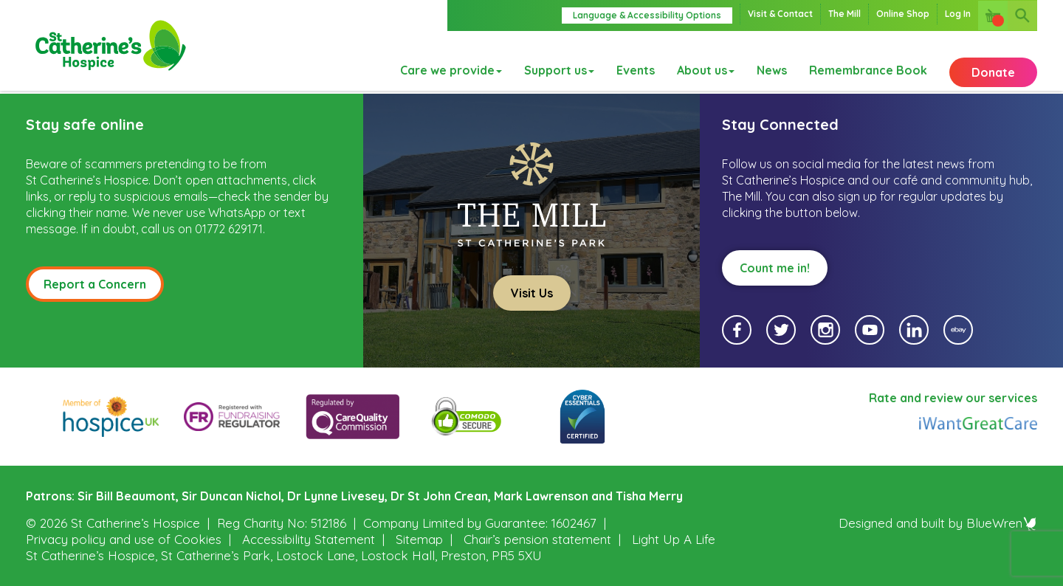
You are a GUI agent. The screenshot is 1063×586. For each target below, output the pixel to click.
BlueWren (1001, 523)
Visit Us (532, 293)
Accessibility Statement (308, 539)
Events (635, 61)
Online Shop (902, 13)
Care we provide (451, 61)
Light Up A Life (673, 539)
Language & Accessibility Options (647, 15)
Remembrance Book (868, 61)
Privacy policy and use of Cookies (123, 539)
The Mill (844, 13)
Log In (958, 13)
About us (706, 61)
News (772, 61)
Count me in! (775, 268)
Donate (993, 61)
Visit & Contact (780, 13)
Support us (559, 61)
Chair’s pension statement (537, 539)
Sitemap (419, 539)
